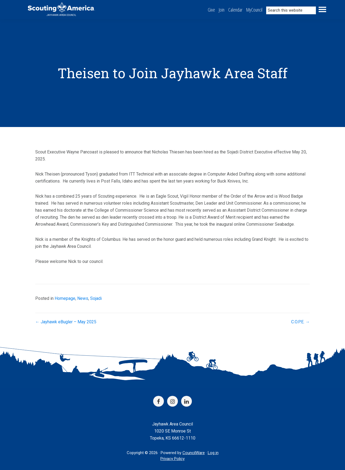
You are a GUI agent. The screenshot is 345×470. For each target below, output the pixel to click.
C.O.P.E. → (300, 321)
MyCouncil (254, 9)
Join (221, 9)
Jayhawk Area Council (61, 15)
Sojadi (96, 298)
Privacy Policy (172, 458)
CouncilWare (193, 452)
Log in (213, 452)
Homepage (65, 298)
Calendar (235, 9)
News (82, 298)
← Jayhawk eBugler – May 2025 (65, 321)
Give (211, 9)
